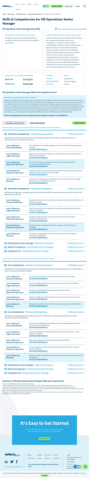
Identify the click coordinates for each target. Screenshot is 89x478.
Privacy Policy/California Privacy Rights (74, 458)
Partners (47, 458)
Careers (55, 455)
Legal (68, 455)
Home (17, 4)
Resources (18, 9)
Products (29, 4)
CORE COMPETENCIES (37, 123)
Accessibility (70, 462)
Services (36, 4)
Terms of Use (71, 464)
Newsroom (30, 458)
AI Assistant (78, 466)
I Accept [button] (44, 475)
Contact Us (56, 458)
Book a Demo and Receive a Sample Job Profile (71, 29)
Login (78, 6)
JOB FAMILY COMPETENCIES (14, 123)
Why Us (23, 4)
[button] (83, 473)
